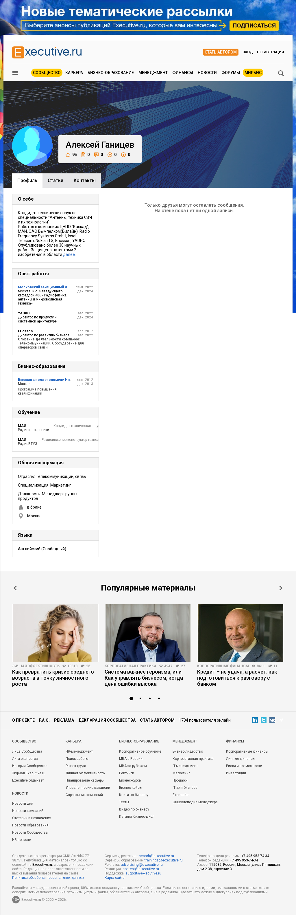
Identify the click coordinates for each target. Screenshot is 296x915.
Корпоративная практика (130, 666)
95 (71, 154)
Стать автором (221, 52)
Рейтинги (126, 773)
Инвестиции (236, 773)
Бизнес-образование (111, 72)
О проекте (23, 720)
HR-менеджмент (79, 751)
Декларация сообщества (107, 720)
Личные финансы (240, 759)
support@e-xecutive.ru (143, 873)
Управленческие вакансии (88, 788)
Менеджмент (153, 72)
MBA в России (131, 759)
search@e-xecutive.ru (156, 856)
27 (183, 666)
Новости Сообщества (30, 832)
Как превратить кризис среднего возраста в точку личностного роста (53, 678)
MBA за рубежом (133, 766)
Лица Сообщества (27, 751)
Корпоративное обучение (140, 751)
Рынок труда (76, 766)
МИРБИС (253, 72)
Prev (15, 588)
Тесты (124, 802)
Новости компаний (27, 811)
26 (88, 666)
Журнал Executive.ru (28, 773)
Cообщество (24, 741)
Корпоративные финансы (223, 666)
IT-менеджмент (185, 766)
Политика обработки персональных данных (48, 878)
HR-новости (21, 840)
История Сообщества (29, 766)
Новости (207, 72)
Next (281, 588)
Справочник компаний (84, 795)
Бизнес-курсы (130, 780)
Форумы (230, 72)
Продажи (180, 780)
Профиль (27, 180)
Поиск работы (77, 759)
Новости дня (22, 804)
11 (275, 666)
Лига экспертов (25, 759)
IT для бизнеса (185, 788)
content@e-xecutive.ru (141, 869)
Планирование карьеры (85, 780)
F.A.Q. (44, 720)
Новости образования (30, 825)
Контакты (85, 180)
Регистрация (270, 52)
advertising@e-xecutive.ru (142, 865)
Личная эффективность (36, 666)
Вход (248, 52)
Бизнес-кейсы (130, 788)
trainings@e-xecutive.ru (164, 860)
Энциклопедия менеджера (195, 802)
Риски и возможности (244, 766)
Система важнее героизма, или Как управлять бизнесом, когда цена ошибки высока (144, 678)
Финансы (182, 72)
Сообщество (47, 72)
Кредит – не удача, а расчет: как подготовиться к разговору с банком (237, 678)
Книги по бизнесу (133, 795)
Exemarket (181, 795)
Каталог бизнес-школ (136, 817)
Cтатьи (55, 180)
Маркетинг (181, 773)
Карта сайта (115, 878)
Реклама (64, 720)
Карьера (74, 72)
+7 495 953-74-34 (255, 856)
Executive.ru (42, 865)
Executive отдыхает (28, 780)
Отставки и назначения (31, 818)
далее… (70, 254)
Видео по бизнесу (134, 809)
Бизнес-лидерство (188, 751)
